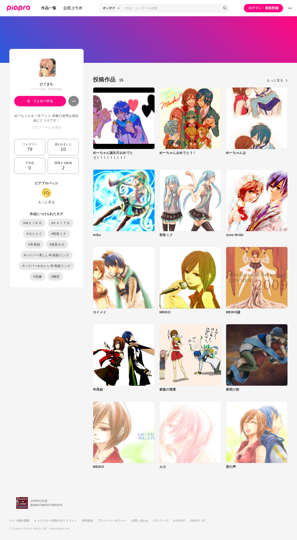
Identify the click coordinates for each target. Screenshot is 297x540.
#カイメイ (34, 234)
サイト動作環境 (19, 520)
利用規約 (87, 520)
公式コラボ (72, 8)
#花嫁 (37, 276)
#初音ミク (58, 234)
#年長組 (34, 244)
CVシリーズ (161, 520)
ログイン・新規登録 (263, 8)
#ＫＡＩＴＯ (60, 223)
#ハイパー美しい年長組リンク (46, 255)
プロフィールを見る (46, 127)
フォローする (40, 101)
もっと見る (46, 202)
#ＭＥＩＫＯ (32, 223)
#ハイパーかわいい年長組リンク (46, 266)
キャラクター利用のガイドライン (55, 520)
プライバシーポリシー (112, 520)
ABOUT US (197, 520)
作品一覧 (48, 8)
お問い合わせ (139, 520)
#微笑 (55, 276)
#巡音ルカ (57, 244)
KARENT (179, 520)
